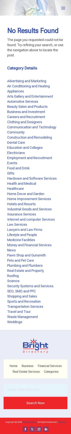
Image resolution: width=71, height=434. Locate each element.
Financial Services (50, 366)
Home (13, 366)
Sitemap (62, 422)
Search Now (35, 403)
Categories (51, 371)
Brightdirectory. (30, 422)
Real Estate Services (26, 371)
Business (28, 366)
